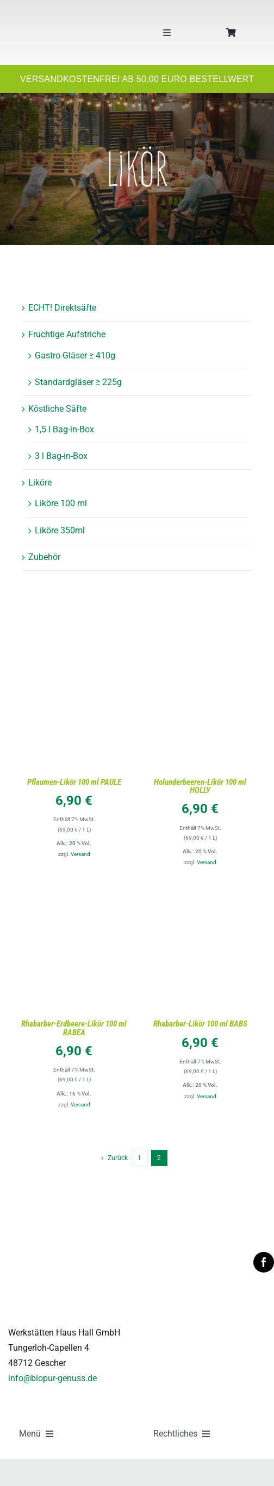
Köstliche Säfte (57, 409)
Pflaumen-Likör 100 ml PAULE (74, 782)
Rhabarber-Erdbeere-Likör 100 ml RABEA (74, 1028)
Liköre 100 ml (61, 503)
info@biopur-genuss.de (52, 1378)
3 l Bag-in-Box (61, 456)
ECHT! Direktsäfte (62, 308)
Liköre (40, 482)
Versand (80, 854)
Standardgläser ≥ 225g (78, 382)
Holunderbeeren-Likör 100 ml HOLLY (200, 786)
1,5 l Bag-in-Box (64, 429)
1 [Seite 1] (139, 1158)
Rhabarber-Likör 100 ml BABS (200, 1024)
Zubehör (44, 557)
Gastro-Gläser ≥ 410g (75, 355)
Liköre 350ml (60, 530)
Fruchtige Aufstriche (66, 334)
